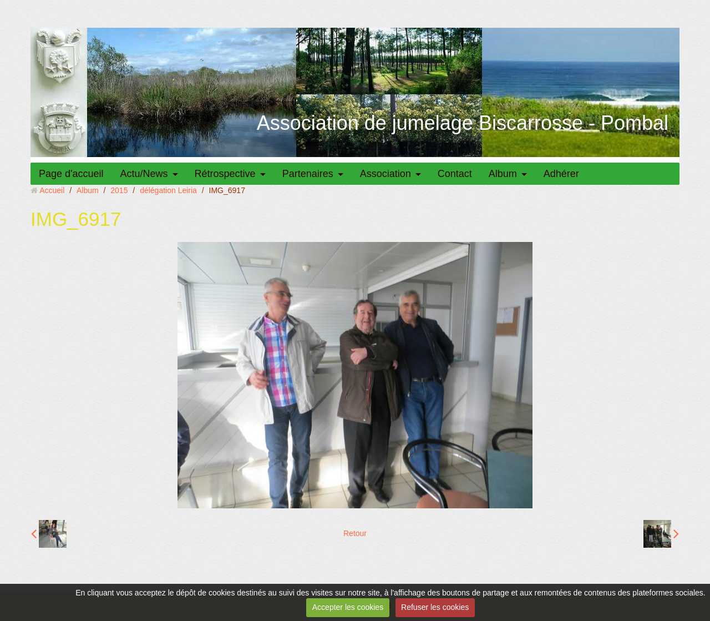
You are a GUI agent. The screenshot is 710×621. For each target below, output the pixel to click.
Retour (355, 533)
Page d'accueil (71, 173)
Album (503, 173)
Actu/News (144, 173)
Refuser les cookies (435, 607)
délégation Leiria (168, 190)
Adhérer (561, 173)
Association (385, 173)
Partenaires (307, 173)
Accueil (51, 190)
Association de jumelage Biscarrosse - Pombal (462, 123)
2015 (119, 190)
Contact (455, 173)
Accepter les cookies (347, 607)
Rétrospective (225, 173)
